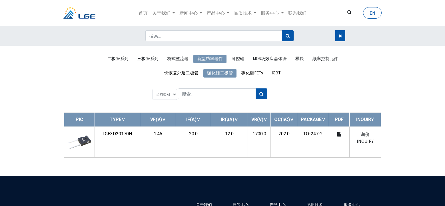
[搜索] (288, 35)
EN (371, 13)
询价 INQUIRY (365, 137)
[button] (117, 119)
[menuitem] (143, 13)
